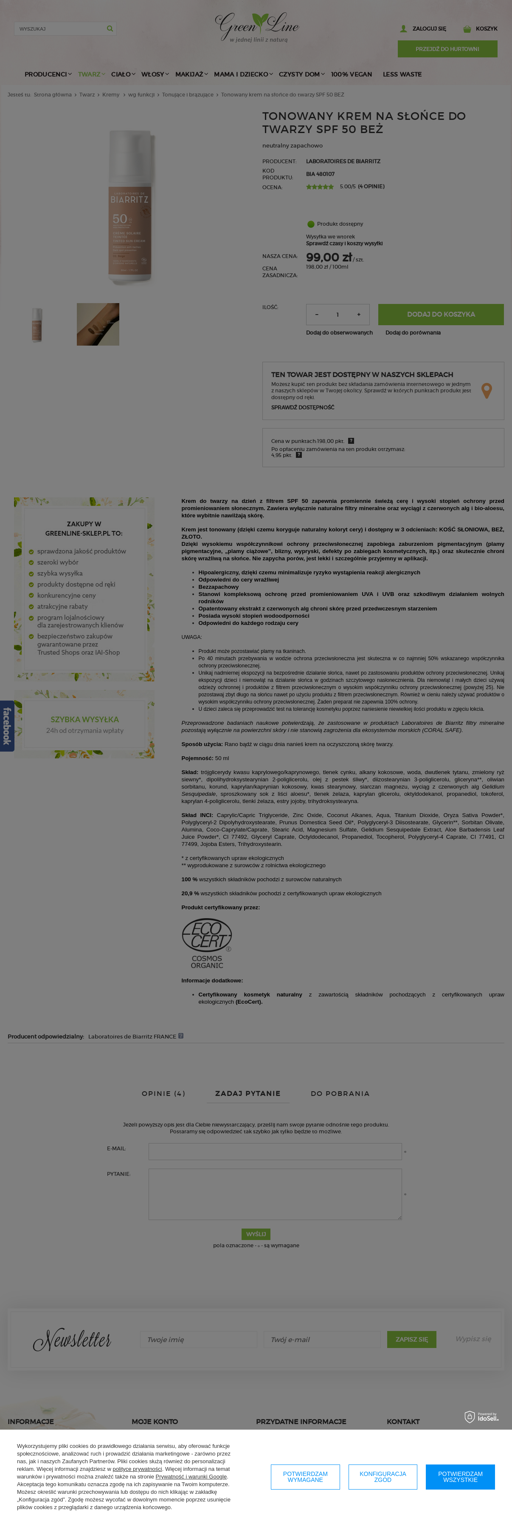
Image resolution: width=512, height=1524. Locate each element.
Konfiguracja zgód (383, 1476)
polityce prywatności (137, 1469)
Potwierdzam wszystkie (460, 1476)
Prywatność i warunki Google (191, 1476)
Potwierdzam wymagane (305, 1476)
